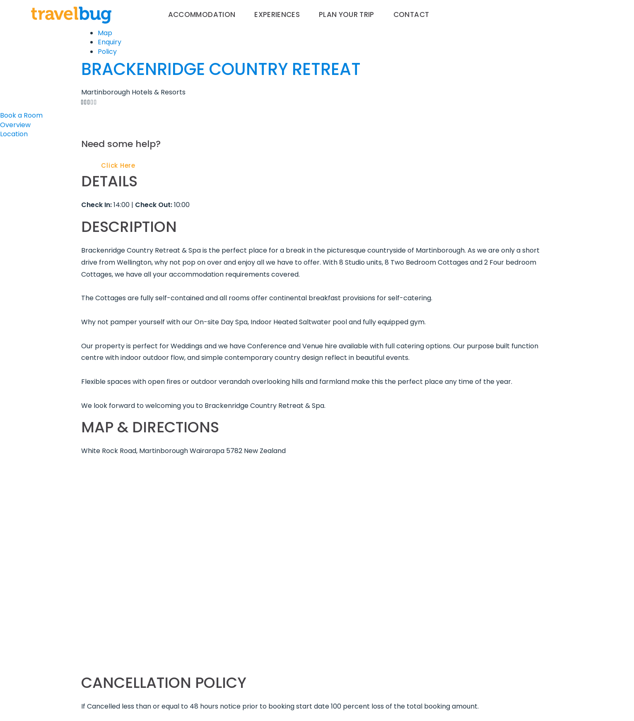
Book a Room (21, 115)
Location (14, 134)
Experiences (277, 14)
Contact (411, 14)
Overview (15, 125)
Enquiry (109, 42)
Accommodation (202, 14)
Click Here (118, 165)
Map (105, 33)
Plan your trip (346, 14)
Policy (107, 51)
